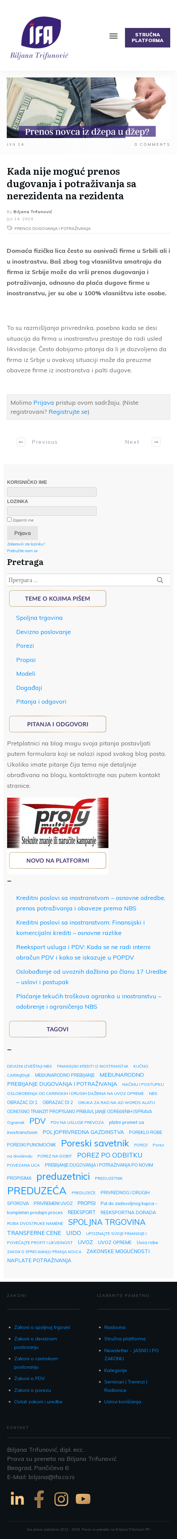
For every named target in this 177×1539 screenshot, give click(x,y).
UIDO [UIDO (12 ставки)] (73, 1232)
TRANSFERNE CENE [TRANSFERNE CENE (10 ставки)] (34, 1232)
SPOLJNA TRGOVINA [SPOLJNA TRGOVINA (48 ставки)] (107, 1222)
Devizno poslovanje (43, 632)
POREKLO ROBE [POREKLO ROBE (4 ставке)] (145, 1132)
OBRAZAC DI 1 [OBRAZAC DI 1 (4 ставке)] (22, 1102)
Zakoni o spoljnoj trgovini (42, 1327)
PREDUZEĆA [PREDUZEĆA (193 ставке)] (37, 1190)
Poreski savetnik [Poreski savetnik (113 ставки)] (95, 1143)
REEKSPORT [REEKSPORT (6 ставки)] (82, 1212)
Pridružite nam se (22, 550)
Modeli (25, 673)
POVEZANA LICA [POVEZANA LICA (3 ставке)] (23, 1165)
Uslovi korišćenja (122, 1402)
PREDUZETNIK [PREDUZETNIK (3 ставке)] (109, 1178)
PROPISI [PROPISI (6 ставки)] (87, 1203)
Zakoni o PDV (29, 1378)
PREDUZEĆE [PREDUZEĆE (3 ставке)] (84, 1192)
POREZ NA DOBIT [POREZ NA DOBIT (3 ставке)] (54, 1156)
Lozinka (17, 501)
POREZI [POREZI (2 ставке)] (141, 1145)
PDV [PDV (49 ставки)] (37, 1121)
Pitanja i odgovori (41, 701)
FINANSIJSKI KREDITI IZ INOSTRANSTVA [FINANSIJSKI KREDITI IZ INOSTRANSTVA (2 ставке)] (92, 1066)
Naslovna (114, 1327)
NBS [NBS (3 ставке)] (153, 1093)
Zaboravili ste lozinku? (26, 544)
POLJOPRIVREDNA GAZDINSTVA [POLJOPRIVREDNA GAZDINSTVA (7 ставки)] (83, 1132)
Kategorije (115, 1370)
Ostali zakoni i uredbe (38, 1402)
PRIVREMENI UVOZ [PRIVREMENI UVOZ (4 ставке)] (53, 1203)
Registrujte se (68, 411)
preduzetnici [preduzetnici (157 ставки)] (63, 1176)
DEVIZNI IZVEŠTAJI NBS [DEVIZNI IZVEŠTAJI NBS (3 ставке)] (29, 1066)
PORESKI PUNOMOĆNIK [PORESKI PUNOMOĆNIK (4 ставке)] (31, 1144)
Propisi (26, 660)
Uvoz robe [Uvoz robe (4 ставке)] (147, 1242)
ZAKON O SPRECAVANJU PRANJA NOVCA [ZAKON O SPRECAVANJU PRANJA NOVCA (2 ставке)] (44, 1251)
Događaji (29, 688)
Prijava (43, 402)
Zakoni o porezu (32, 1390)
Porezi (25, 645)
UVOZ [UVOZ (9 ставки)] (85, 1242)
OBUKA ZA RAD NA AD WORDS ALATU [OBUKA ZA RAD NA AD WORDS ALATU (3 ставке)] (116, 1102)
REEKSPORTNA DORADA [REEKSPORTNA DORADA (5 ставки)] (128, 1212)
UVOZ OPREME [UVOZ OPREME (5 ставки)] (115, 1242)
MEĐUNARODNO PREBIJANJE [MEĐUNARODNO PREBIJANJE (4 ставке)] (65, 1075)
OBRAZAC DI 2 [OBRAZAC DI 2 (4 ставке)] (58, 1102)
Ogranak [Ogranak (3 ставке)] (15, 1122)
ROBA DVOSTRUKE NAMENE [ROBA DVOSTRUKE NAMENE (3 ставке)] (35, 1223)
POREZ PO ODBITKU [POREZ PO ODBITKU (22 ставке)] (110, 1155)
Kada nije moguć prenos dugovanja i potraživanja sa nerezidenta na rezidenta (71, 183)
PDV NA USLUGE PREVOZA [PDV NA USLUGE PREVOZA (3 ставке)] (77, 1122)
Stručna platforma (125, 1339)
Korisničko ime (27, 482)
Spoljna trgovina (39, 618)
